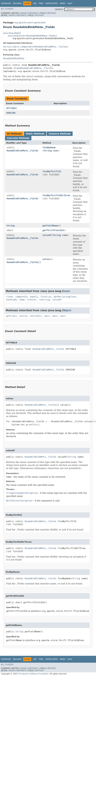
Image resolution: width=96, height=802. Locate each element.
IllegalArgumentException (22, 493)
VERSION (10, 113)
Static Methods (35, 133)
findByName (49, 147)
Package (17, 3)
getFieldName (50, 225)
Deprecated (51, 3)
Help (69, 3)
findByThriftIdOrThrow (56, 195)
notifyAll (36, 316)
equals (34, 296)
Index (63, 3)
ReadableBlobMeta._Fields (41, 35)
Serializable (11, 46)
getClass (11, 316)
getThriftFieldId (53, 230)
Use (35, 3)
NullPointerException (19, 500)
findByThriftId (51, 171)
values (46, 259)
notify (23, 316)
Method (51, 13)
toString (44, 299)
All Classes (7, 9)
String (48, 150)
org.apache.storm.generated (29, 22)
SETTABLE (11, 108)
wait (47, 316)
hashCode (11, 299)
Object (66, 310)
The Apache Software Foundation (33, 674)
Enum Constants (29, 13)
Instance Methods (60, 133)
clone (9, 296)
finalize (45, 296)
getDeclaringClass (65, 296)
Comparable (27, 46)
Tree (41, 3)
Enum (16, 68)
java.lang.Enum (16, 35)
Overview (6, 3)
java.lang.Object (12, 33)
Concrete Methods (18, 138)
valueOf (47, 235)
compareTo (21, 296)
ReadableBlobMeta (13, 58)
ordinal (32, 299)
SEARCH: (59, 9)
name (22, 299)
